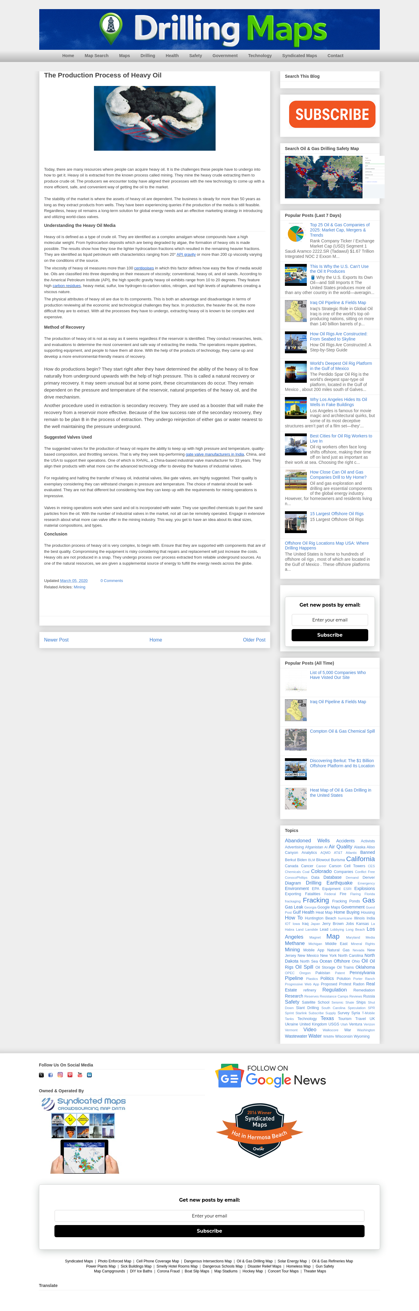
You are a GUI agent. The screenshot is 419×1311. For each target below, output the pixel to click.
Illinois (359, 918)
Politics (327, 978)
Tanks (289, 1019)
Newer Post (56, 639)
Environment (297, 888)
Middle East (336, 944)
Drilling (147, 55)
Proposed (329, 984)
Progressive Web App (302, 984)
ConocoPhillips (296, 877)
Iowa (296, 924)
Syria (355, 1013)
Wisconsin (343, 1036)
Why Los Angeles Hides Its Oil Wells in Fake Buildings (338, 402)
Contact (335, 55)
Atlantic (351, 852)
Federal (330, 894)
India (371, 918)
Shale (349, 1002)
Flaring (355, 894)
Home (68, 55)
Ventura (355, 1024)
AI (326, 847)
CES (371, 866)
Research (294, 996)
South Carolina (333, 1008)
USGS (333, 1024)
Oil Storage (325, 967)
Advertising (294, 847)
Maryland (353, 937)
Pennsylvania (362, 972)
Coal (306, 872)
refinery (309, 990)
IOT (288, 924)
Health (172, 55)
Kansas (362, 924)
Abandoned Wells (307, 841)
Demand (352, 877)
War (347, 1030)
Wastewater (296, 1036)
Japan (315, 924)
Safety (195, 55)
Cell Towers (354, 866)
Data (315, 877)
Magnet (315, 937)
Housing (368, 912)
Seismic (337, 1002)
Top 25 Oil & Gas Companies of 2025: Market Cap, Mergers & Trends (340, 230)
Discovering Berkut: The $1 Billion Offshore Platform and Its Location (342, 763)
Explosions (364, 888)
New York (328, 955)
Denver (368, 877)
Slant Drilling (307, 1008)
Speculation (356, 1008)
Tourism (344, 1019)
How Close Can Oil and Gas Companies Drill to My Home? (338, 475)
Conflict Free (365, 872)
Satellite (309, 1002)
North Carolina (350, 955)
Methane (295, 943)
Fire (343, 894)
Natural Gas (338, 950)
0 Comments (112, 580)
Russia (369, 996)
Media (370, 937)
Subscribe (330, 635)
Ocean (326, 961)
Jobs (350, 924)
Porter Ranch (364, 979)
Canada (291, 866)
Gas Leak (294, 907)
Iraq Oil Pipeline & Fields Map (338, 302)
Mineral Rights (363, 944)
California (360, 859)
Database (333, 877)
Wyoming (361, 1036)
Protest (345, 984)
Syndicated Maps (299, 55)
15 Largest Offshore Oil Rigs (337, 513)
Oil (365, 961)
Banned (367, 852)
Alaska (359, 847)
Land (299, 929)
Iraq (305, 924)
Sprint (289, 1013)
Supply (330, 1013)
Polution (344, 979)
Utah (344, 1024)
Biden (302, 860)
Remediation (364, 990)
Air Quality (340, 847)
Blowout (323, 860)
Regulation (334, 990)
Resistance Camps (334, 996)
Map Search (97, 55)
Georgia (310, 907)
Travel (360, 1019)
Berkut (290, 860)
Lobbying (337, 929)
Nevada (359, 950)
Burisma (338, 860)
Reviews (355, 996)
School (324, 1002)
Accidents (345, 840)
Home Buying (347, 912)
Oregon (304, 973)
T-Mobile (368, 1013)
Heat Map (324, 912)
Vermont (291, 1030)
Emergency (366, 883)
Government (225, 55)
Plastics (312, 979)
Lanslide (311, 929)
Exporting (293, 894)
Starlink (301, 1013)
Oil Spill (304, 967)
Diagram (293, 883)
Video (310, 1029)
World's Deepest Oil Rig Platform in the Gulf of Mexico (341, 366)
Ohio (356, 961)
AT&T (338, 852)
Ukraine (291, 1024)
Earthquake (340, 883)
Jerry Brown (333, 924)
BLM (311, 860)
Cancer (307, 866)
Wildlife (328, 1036)
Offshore (342, 961)
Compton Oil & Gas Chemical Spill (342, 731)
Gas (368, 900)
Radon (358, 984)
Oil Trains (345, 967)
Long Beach (355, 929)
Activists (368, 841)
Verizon (369, 1024)
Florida (370, 894)
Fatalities (312, 894)
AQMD (325, 852)
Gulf (297, 912)
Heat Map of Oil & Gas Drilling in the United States (341, 793)
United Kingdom (313, 1024)
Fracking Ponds (346, 901)
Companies (343, 872)
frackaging (293, 901)
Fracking (316, 900)
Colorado (321, 871)
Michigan (315, 944)
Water (315, 1036)
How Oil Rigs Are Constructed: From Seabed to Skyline (339, 336)
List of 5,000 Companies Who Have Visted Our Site (338, 675)
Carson (335, 866)
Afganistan (314, 847)
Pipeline (294, 978)
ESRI (347, 889)
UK (372, 1019)
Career (321, 866)
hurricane (345, 918)
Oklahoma (365, 967)
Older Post (254, 639)
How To (294, 918)
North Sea (309, 961)
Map (333, 936)
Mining (79, 587)
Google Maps (328, 907)
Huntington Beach (320, 918)
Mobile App (313, 950)
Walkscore (330, 1030)
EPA (315, 889)
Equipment (331, 889)
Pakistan (322, 973)
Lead (324, 929)
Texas (327, 1018)
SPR (371, 1008)
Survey (343, 1013)
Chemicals (293, 872)
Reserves (311, 996)
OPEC (290, 973)
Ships (361, 1002)
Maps (124, 55)
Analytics (309, 853)
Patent (340, 973)
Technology (260, 55)
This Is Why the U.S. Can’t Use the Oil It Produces (339, 269)
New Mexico (308, 955)
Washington (366, 1030)
